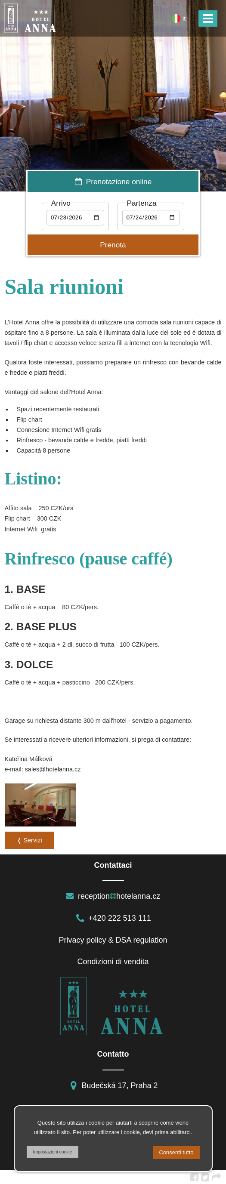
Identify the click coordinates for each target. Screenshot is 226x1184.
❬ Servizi (29, 840)
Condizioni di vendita (113, 961)
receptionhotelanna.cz (113, 896)
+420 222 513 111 (113, 918)
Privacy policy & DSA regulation (113, 940)
